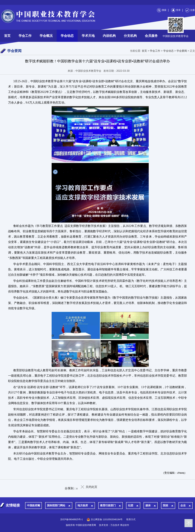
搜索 (161, 10)
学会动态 (67, 35)
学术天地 (88, 35)
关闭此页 (91, 487)
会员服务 (151, 35)
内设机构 (109, 35)
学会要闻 (182, 50)
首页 (7, 35)
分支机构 (130, 35)
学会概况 (46, 35)
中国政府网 (33, 505)
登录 (176, 10)
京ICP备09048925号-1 (71, 519)
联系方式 (130, 519)
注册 (190, 10)
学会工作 (25, 35)
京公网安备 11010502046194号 (105, 519)
